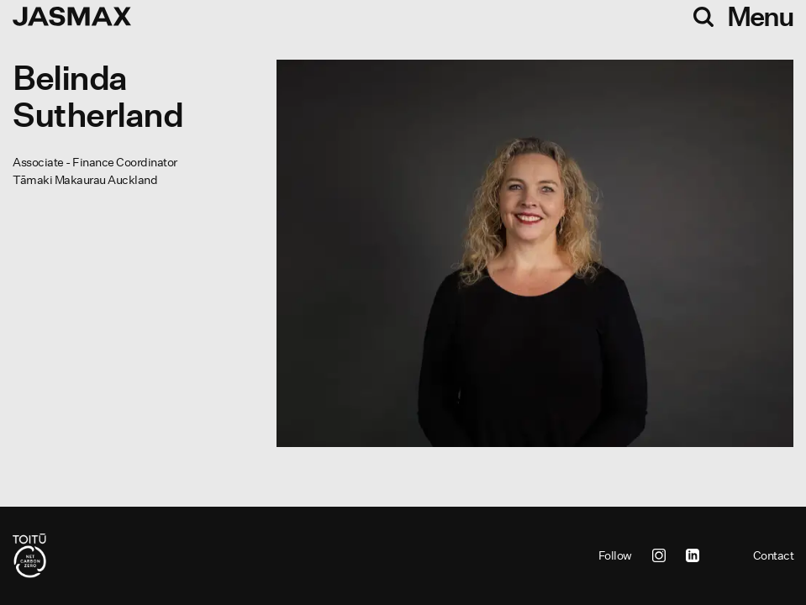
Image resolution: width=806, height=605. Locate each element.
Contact (773, 555)
